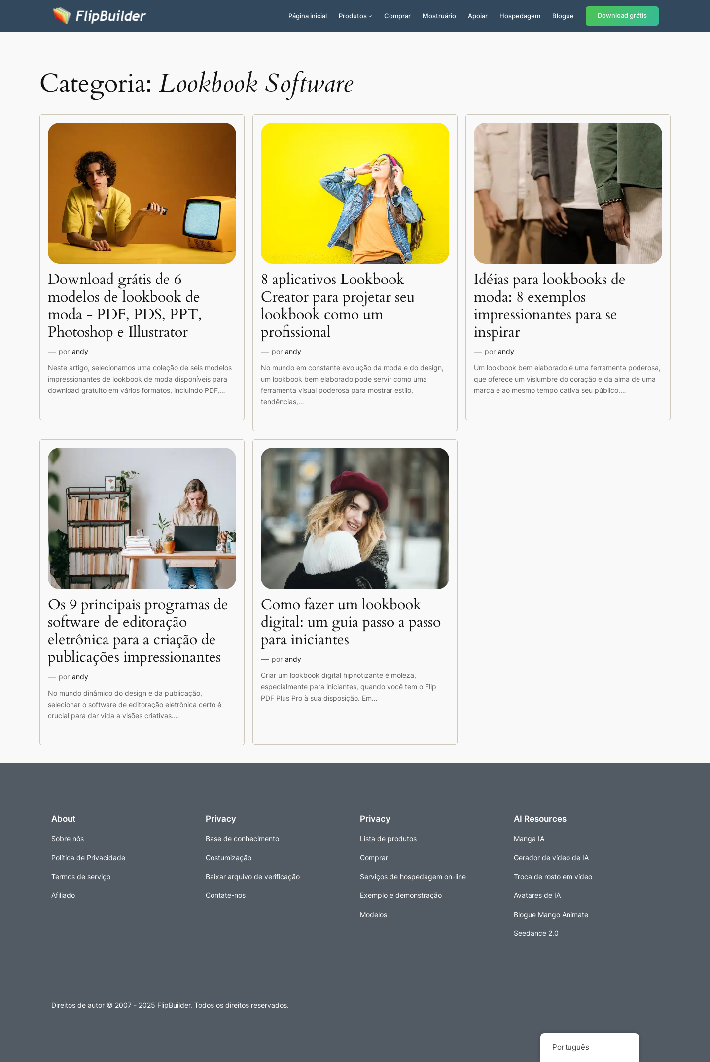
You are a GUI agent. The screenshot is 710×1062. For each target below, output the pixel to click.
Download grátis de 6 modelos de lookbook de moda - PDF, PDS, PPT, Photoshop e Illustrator (125, 306)
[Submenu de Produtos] (370, 16)
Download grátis (622, 15)
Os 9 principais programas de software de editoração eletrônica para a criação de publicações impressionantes (138, 632)
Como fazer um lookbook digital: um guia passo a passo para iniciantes (351, 623)
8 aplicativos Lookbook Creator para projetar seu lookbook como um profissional (338, 306)
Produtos (353, 16)
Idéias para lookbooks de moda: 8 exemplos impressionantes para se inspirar (550, 306)
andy (80, 351)
